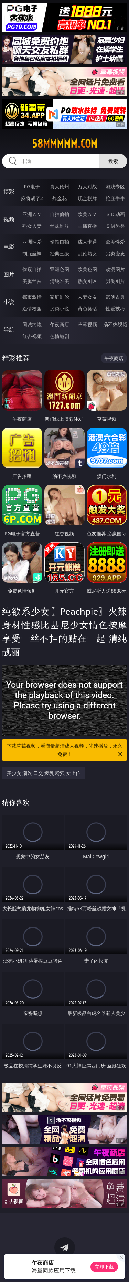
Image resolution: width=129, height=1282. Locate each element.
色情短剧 (59, 336)
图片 (8, 274)
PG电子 (32, 186)
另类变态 (115, 253)
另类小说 (59, 308)
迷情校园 (32, 308)
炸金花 (59, 198)
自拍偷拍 (59, 214)
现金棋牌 (87, 198)
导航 (8, 329)
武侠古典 (115, 297)
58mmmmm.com (64, 144)
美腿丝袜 (32, 281)
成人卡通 (87, 241)
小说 (8, 302)
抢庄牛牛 (115, 198)
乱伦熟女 (87, 253)
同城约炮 (32, 324)
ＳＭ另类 (115, 226)
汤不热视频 (115, 324)
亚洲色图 (59, 269)
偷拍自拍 (59, 241)
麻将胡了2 (32, 198)
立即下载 (104, 1266)
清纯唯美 (59, 281)
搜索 (113, 161)
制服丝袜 (32, 253)
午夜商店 (59, 324)
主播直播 (87, 226)
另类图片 (115, 281)
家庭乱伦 (59, 297)
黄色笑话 (87, 308)
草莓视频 (87, 324)
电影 (8, 246)
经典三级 (59, 253)
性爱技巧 (115, 308)
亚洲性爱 (32, 241)
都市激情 (32, 297)
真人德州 (59, 186)
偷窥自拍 (32, 269)
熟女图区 (87, 281)
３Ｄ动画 (115, 214)
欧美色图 (87, 269)
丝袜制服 (59, 226)
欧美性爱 (115, 241)
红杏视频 (32, 336)
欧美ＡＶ (87, 214)
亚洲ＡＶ (32, 214)
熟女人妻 (32, 226)
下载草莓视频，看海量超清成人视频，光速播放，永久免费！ (65, 750)
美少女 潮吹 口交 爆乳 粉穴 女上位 (43, 773)
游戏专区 (115, 186)
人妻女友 (87, 297)
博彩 (8, 191)
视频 (8, 219)
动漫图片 (115, 269)
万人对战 (87, 186)
